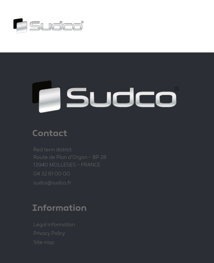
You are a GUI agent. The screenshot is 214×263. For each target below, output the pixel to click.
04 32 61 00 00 (51, 174)
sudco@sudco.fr (52, 183)
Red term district (52, 150)
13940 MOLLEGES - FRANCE (66, 165)
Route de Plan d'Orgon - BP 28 (69, 157)
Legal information (54, 225)
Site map (43, 242)
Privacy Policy (49, 233)
